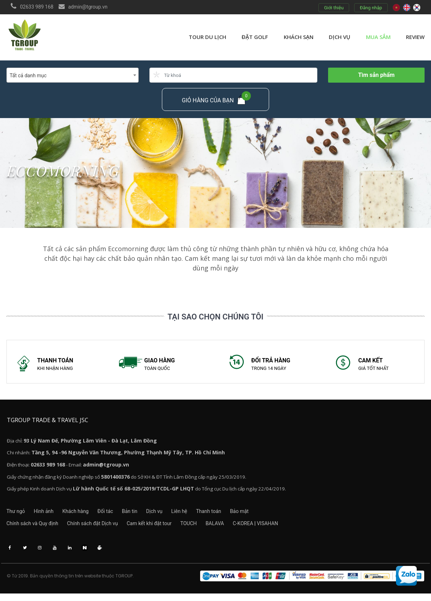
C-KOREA (261, 528)
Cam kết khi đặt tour (156, 528)
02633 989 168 (37, 7)
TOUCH (200, 528)
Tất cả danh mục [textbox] (28, 75)
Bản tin (144, 515)
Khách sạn (298, 36)
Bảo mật (269, 515)
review (415, 36)
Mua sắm (378, 36)
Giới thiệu (333, 7)
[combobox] (72, 75)
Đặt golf (255, 36)
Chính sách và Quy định (32, 528)
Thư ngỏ (15, 515)
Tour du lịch (207, 36)
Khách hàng (83, 515)
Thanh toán (234, 515)
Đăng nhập (371, 7)
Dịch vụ (339, 36)
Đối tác (116, 515)
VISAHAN (286, 528)
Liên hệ (201, 515)
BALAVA (230, 528)
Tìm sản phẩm (376, 75)
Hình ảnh (47, 515)
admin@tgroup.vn (88, 7)
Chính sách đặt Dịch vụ (96, 528)
